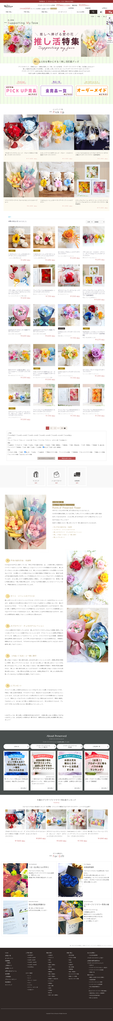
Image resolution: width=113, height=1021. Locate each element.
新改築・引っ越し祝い (98, 445)
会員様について (9, 968)
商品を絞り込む (67, 458)
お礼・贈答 (26, 447)
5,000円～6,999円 (21, 435)
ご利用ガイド (8, 965)
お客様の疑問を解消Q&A (93, 960)
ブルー (35, 440)
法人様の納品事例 (93, 955)
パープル (41, 440)
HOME (92, 16)
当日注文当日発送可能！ (95, 995)
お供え (30, 445)
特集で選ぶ (9, 12)
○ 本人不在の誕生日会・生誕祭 (62, 527)
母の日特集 (71, 955)
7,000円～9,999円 (33, 435)
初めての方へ (90, 975)
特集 (98, 16)
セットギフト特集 (13, 454)
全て (9, 217)
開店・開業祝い (56, 445)
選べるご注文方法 (93, 997)
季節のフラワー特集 (51, 452)
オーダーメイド (62, 12)
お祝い (32, 447)
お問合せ (104, 8)
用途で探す (49, 952)
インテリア (11, 447)
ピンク (15, 440)
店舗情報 (87, 8)
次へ (63, 428)
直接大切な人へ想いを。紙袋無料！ (97, 993)
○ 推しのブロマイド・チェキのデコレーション (67, 532)
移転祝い (65, 445)
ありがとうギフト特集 (25, 454)
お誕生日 (11, 445)
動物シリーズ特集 (99, 452)
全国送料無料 (93, 979)
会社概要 (7, 973)
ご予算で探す (29, 952)
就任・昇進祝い (52, 974)
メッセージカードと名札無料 (96, 984)
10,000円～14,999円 (44, 435)
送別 (25, 445)
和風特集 (75, 452)
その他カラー (63, 440)
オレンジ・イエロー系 (25, 440)
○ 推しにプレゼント (58, 537)
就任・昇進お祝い (74, 445)
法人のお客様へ (91, 952)
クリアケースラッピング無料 (96, 982)
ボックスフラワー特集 (85, 452)
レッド (10, 440)
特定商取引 (8, 982)
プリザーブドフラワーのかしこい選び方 (98, 967)
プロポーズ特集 (12, 452)
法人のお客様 (80, 12)
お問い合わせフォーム (11, 971)
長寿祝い (19, 447)
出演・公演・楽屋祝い (54, 447)
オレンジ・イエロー (32, 980)
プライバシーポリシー (11, 979)
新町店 (9, 962)
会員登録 (71, 8)
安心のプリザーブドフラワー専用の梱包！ (98, 990)
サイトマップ (8, 984)
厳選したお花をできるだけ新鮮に (97, 977)
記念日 (47, 445)
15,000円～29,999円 (57, 435)
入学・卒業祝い (86, 445)
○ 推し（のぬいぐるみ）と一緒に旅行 (64, 534)
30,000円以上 (67, 435)
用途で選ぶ (45, 12)
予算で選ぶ (27, 12)
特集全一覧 (92, 972)
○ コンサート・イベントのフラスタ (63, 529)
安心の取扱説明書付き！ (95, 986)
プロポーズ (18, 445)
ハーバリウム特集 (64, 452)
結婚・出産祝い (39, 445)
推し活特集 (106, 16)
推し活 (45, 447)
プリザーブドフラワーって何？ (95, 958)
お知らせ (92, 965)
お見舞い (39, 447)
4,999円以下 (12, 435)
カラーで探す (29, 973)
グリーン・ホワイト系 (51, 440)
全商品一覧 (8, 955)
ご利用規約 (8, 976)
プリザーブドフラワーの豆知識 (96, 969)
